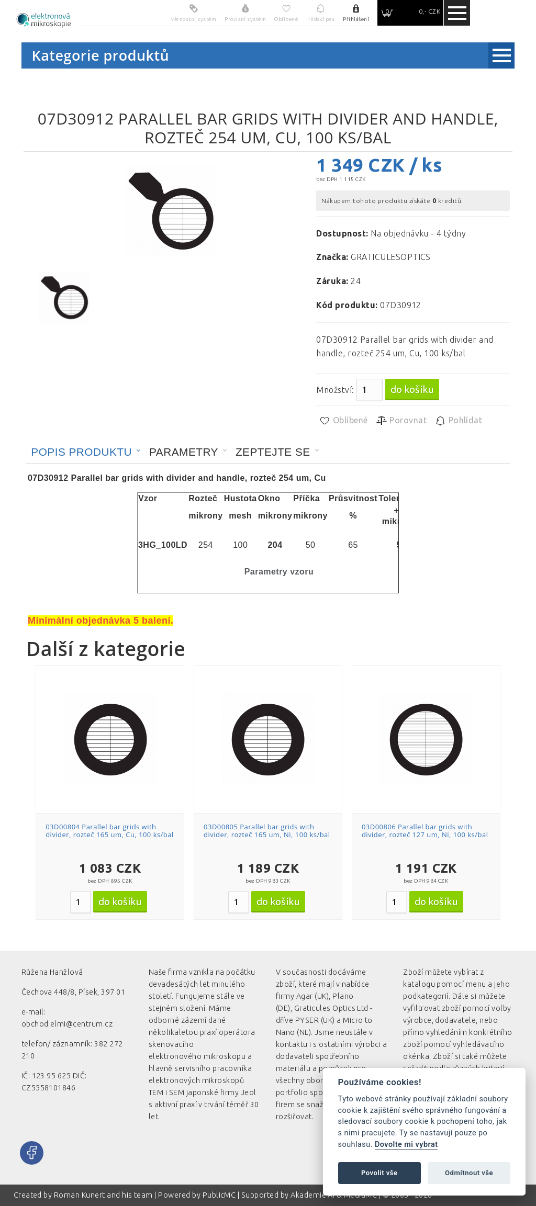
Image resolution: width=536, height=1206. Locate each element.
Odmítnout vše (469, 1173)
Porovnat (401, 420)
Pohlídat (458, 420)
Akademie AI (312, 1195)
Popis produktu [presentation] (81, 452)
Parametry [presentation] (183, 452)
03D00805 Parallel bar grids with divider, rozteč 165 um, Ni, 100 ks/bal (267, 831)
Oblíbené (343, 420)
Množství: (335, 390)
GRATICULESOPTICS (391, 257)
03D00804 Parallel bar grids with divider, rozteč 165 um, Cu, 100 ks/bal (110, 831)
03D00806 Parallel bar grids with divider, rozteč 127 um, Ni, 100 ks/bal (425, 831)
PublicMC (219, 1195)
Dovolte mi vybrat (406, 1144)
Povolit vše (379, 1173)
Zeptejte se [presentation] (273, 452)
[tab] (86, 452)
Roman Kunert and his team (104, 1195)
